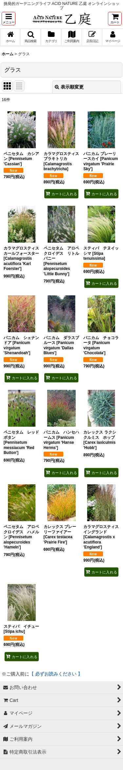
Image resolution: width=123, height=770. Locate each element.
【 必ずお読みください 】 (55, 674)
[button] (8, 18)
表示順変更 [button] (69, 87)
